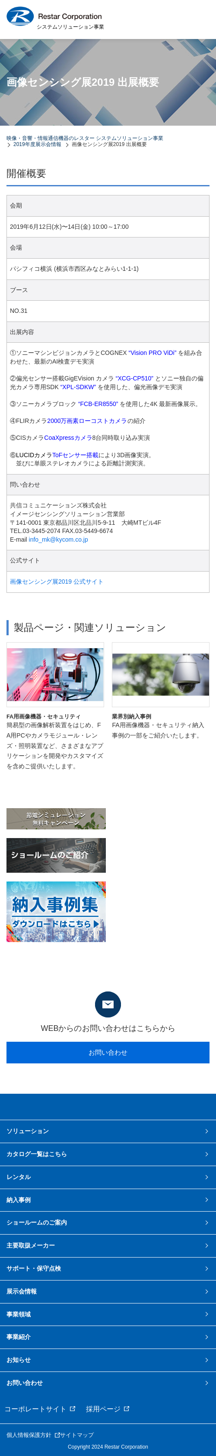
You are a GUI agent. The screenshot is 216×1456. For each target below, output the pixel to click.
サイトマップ (77, 1435)
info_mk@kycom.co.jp (58, 539)
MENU (198, 19)
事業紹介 (18, 1336)
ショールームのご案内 (36, 1222)
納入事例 (18, 1199)
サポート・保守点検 (33, 1268)
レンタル (18, 1176)
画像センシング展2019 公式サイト (57, 581)
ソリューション (27, 1131)
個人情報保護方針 (28, 1435)
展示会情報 (21, 1291)
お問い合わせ (108, 1052)
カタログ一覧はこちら (36, 1153)
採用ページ (103, 1409)
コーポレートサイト (35, 1409)
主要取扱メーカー (30, 1245)
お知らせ (18, 1359)
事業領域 (18, 1314)
